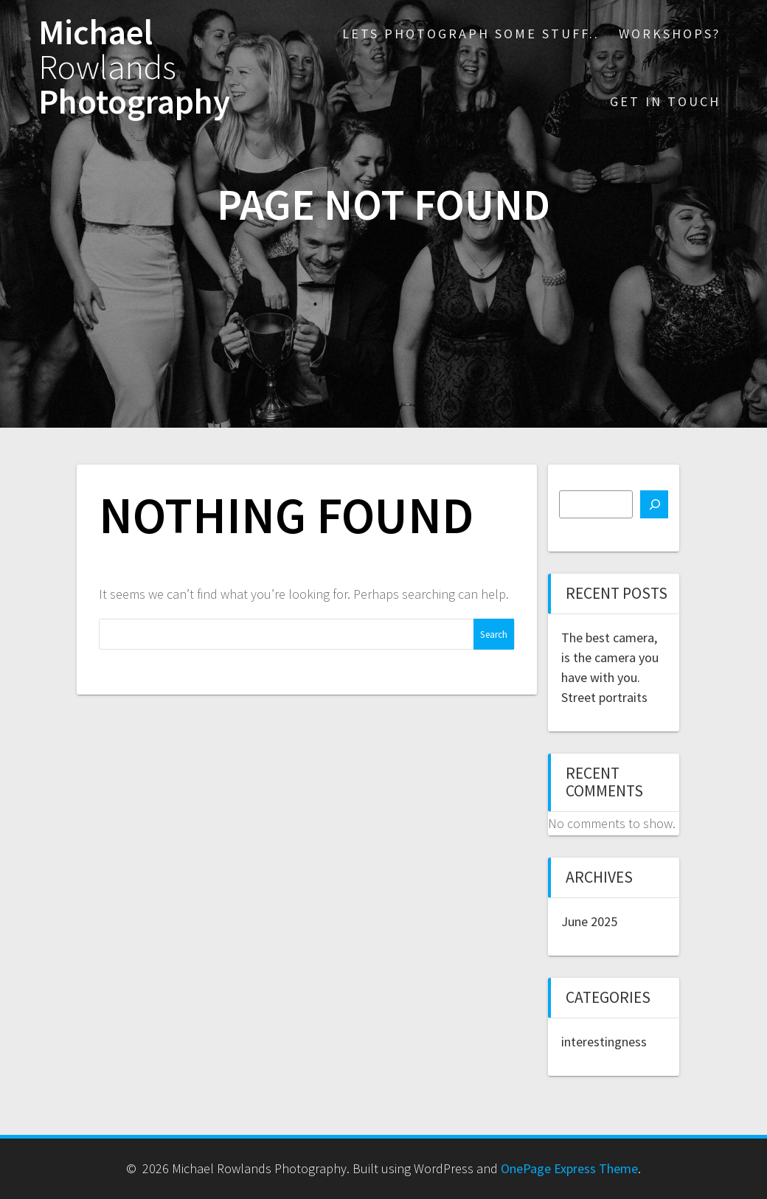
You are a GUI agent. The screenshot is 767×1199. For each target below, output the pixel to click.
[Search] (654, 504)
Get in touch (665, 101)
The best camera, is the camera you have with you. (610, 657)
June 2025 (589, 921)
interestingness (604, 1041)
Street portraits (604, 697)
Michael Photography (134, 67)
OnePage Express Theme (569, 1168)
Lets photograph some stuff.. (471, 33)
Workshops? (670, 33)
